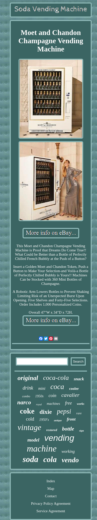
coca (57, 387)
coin (52, 395)
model (33, 440)
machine (42, 449)
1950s (39, 396)
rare (79, 413)
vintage (29, 427)
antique (58, 420)
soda (30, 459)
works (80, 404)
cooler (74, 389)
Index (50, 481)
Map (50, 489)
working (68, 451)
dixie (46, 412)
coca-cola (56, 377)
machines (53, 404)
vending (59, 438)
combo (26, 396)
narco (24, 402)
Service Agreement (50, 511)
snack (79, 379)
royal (39, 404)
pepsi (64, 411)
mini (41, 388)
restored (51, 430)
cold (30, 419)
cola (50, 459)
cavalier (70, 395)
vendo (70, 460)
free (68, 403)
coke (27, 411)
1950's (44, 420)
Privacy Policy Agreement (50, 504)
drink (28, 388)
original (28, 378)
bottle (68, 429)
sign (81, 430)
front (71, 419)
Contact (51, 496)
